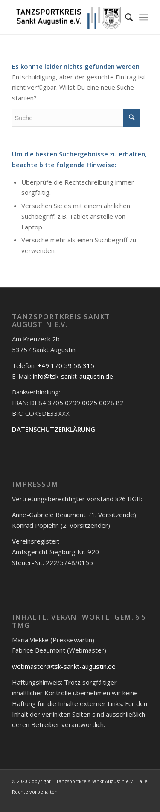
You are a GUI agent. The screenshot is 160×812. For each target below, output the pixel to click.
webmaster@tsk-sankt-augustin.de (64, 666)
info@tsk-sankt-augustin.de (73, 376)
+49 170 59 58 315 (66, 365)
